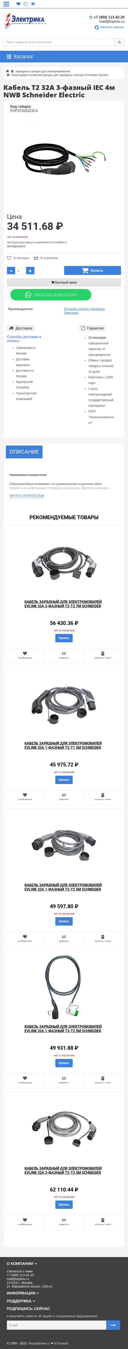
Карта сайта (12, 1336)
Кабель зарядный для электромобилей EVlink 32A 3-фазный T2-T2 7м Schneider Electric (63, 606)
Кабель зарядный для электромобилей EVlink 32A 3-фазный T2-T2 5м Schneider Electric (63, 1172)
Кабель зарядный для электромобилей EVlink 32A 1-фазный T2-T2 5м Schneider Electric (63, 889)
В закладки (18, 258)
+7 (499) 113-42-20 (107, 17)
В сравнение (46, 258)
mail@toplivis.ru (112, 21)
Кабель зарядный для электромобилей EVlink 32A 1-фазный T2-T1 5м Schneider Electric (63, 747)
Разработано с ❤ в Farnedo (49, 1343)
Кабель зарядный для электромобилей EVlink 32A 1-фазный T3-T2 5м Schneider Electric (63, 1030)
